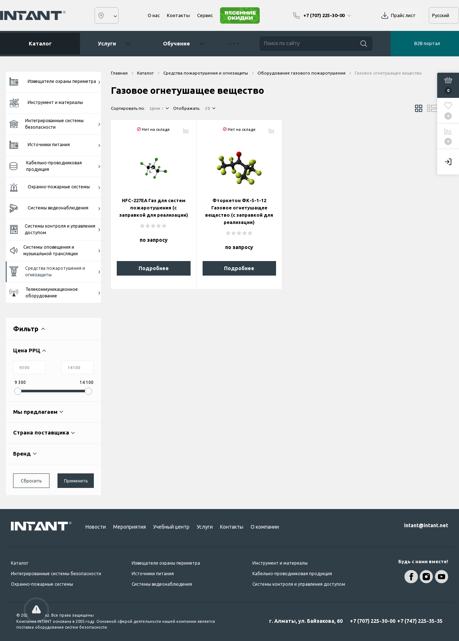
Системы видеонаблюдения (55, 208)
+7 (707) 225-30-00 (372, 621)
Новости (95, 527)
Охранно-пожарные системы (55, 187)
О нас (154, 15)
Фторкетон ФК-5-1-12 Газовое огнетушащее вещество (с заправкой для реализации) (239, 211)
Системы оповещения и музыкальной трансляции (55, 250)
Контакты (178, 15)
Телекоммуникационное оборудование (55, 292)
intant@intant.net (426, 525)
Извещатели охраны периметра (55, 81)
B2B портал (427, 43)
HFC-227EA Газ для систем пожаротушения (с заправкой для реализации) (153, 207)
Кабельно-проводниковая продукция (55, 166)
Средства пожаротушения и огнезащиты (55, 271)
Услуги (107, 43)
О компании (265, 527)
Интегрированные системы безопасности (55, 123)
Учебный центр (171, 527)
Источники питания (55, 145)
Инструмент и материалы (46, 102)
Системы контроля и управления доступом (55, 229)
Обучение (176, 43)
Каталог (37, 43)
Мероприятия (129, 527)
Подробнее (154, 268)
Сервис (205, 15)
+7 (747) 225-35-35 (420, 621)
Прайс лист (403, 15)
